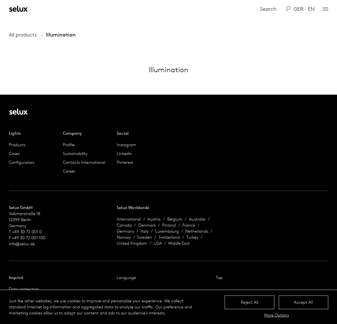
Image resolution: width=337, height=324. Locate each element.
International (129, 219)
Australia (197, 219)
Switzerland (169, 237)
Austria (154, 219)
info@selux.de (22, 243)
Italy (145, 231)
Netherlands (196, 231)
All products (23, 34)
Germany (125, 231)
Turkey (192, 237)
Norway (124, 237)
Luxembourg (167, 231)
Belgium (174, 219)
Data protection (24, 289)
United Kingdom (132, 243)
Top (219, 277)
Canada (124, 225)
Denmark (147, 225)
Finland (169, 225)
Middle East (179, 243)
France (188, 225)
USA (158, 243)
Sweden (144, 237)
